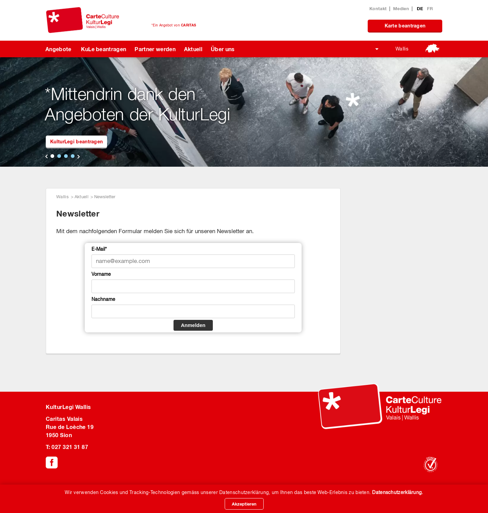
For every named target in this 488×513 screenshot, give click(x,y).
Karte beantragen (405, 25)
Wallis (401, 49)
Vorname (101, 274)
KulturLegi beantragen (76, 141)
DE (421, 8)
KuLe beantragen (103, 49)
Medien (401, 8)
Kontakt (378, 8)
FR (430, 8)
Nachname (103, 299)
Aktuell (193, 49)
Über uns (223, 49)
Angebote (58, 49)
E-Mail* (99, 249)
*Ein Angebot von (173, 25)
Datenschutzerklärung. (397, 492)
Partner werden (155, 49)
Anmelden (193, 325)
